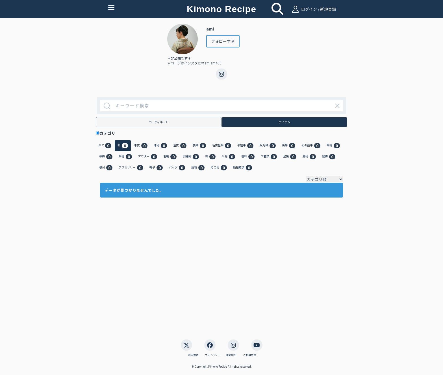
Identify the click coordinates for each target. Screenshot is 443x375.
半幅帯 (245, 145)
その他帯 (310, 145)
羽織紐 (191, 156)
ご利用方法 (249, 355)
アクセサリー (131, 167)
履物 (309, 156)
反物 (198, 167)
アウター (147, 156)
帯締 (105, 156)
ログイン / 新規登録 (313, 9)
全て (105, 145)
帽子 (156, 167)
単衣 (140, 145)
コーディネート (158, 122)
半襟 (228, 156)
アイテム (284, 122)
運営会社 (231, 355)
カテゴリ (109, 133)
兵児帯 (268, 145)
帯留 (125, 156)
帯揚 (333, 145)
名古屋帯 (221, 145)
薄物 (160, 145)
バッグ (177, 167)
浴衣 (179, 145)
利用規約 (193, 355)
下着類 (269, 156)
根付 (105, 167)
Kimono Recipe (221, 9)
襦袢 (248, 156)
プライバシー (212, 355)
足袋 (289, 156)
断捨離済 (242, 167)
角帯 (288, 145)
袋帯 (199, 145)
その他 (219, 167)
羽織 (170, 156)
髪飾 (328, 156)
